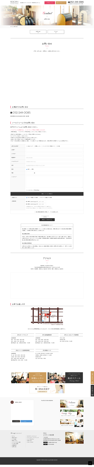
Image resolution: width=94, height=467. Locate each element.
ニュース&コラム (30, 441)
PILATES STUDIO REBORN (47, 402)
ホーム (11, 26)
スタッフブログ (30, 444)
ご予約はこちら (49, 2)
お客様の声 (14, 447)
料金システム (14, 442)
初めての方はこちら (61, 2)
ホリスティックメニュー (32, 438)
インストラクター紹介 (16, 444)
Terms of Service (44, 219)
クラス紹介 (14, 441)
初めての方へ (14, 439)
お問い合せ (38, 31)
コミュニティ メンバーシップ (33, 439)
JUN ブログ (29, 442)
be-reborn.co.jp (47, 462)
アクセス (56, 31)
